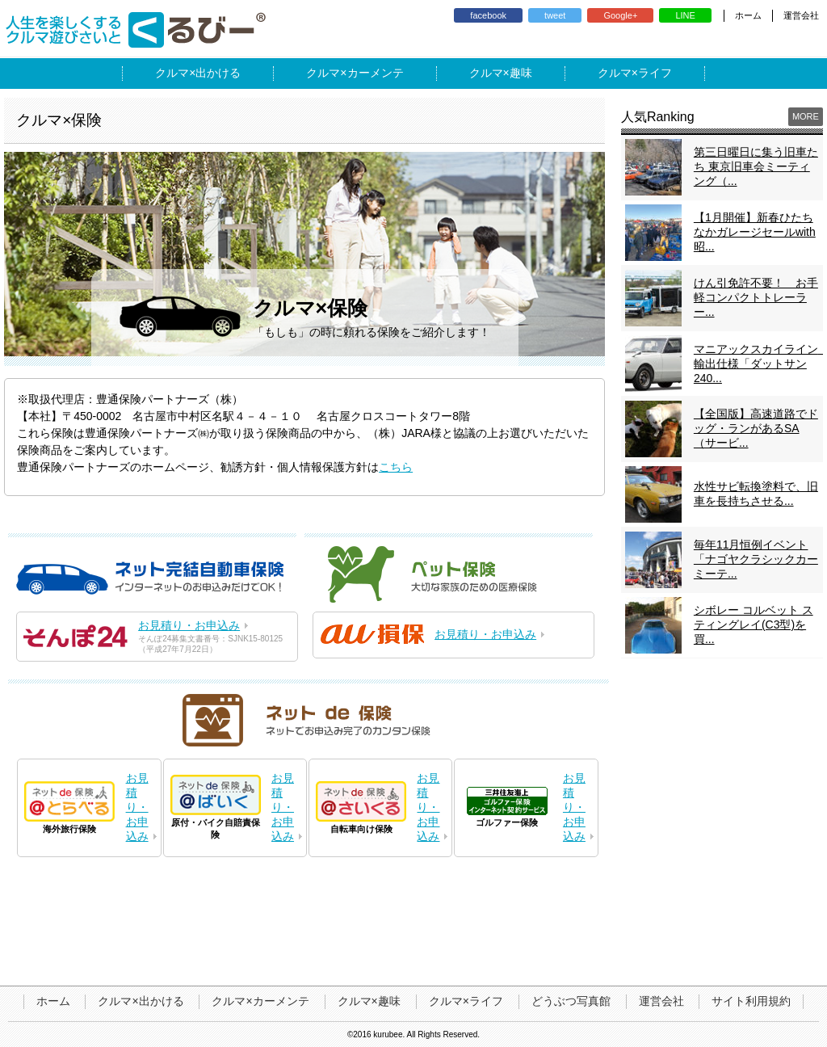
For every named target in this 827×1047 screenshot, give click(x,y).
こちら (396, 466)
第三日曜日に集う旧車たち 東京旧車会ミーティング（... (756, 166)
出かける (218, 72)
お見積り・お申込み (189, 625)
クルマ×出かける (140, 1000)
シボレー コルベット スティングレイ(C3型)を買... (753, 624)
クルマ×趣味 (369, 1000)
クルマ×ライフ (466, 1000)
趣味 (521, 72)
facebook (488, 15)
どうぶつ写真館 (571, 1000)
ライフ (655, 72)
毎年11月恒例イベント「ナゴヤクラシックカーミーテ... (756, 559)
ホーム (748, 15)
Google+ (620, 15)
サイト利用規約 (751, 1000)
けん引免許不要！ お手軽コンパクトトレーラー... (756, 297)
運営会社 (801, 15)
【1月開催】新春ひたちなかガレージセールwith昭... (755, 232)
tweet (554, 15)
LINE (685, 15)
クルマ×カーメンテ (260, 1000)
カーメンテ (375, 72)
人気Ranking (658, 117)
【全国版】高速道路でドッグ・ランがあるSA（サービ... (756, 428)
